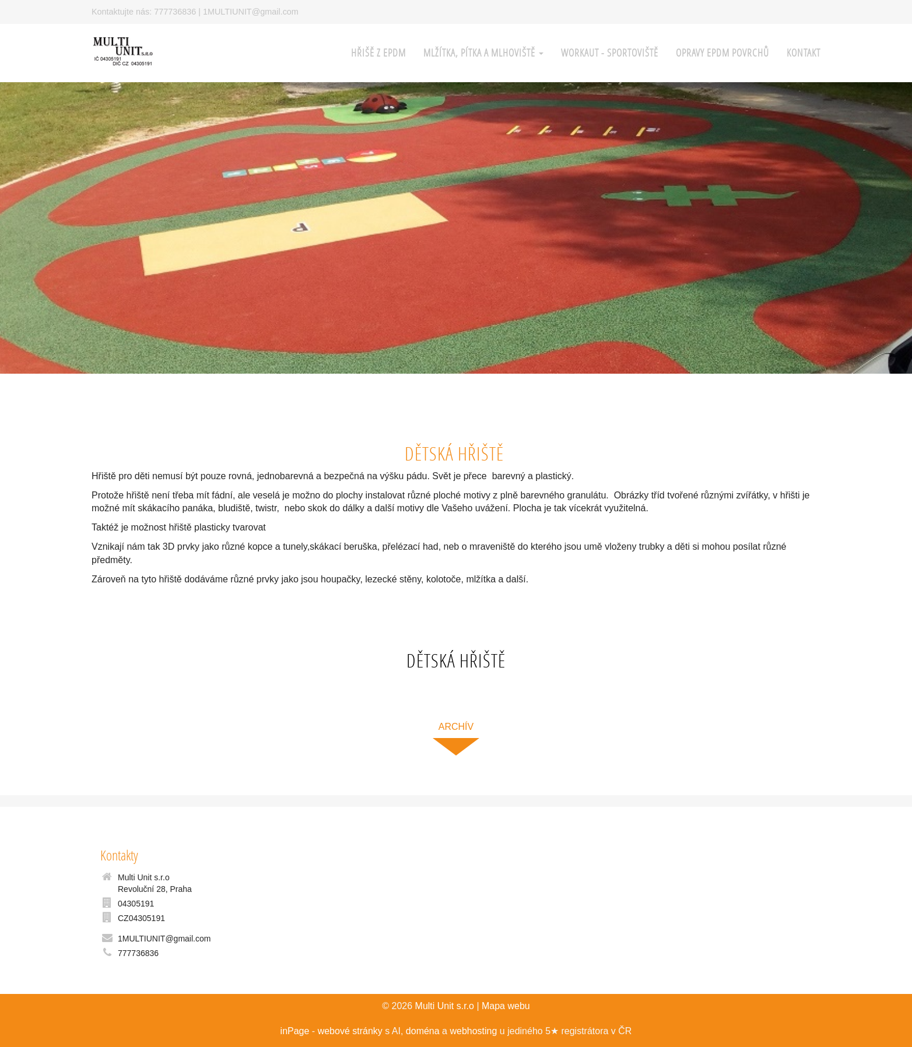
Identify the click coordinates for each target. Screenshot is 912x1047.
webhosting (473, 1031)
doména (423, 1031)
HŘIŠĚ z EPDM (378, 52)
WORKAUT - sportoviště (609, 52)
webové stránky (350, 1031)
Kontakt (803, 52)
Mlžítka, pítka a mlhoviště (483, 52)
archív (456, 727)
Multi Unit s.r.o (444, 1006)
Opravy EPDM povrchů (722, 52)
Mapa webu (506, 1006)
